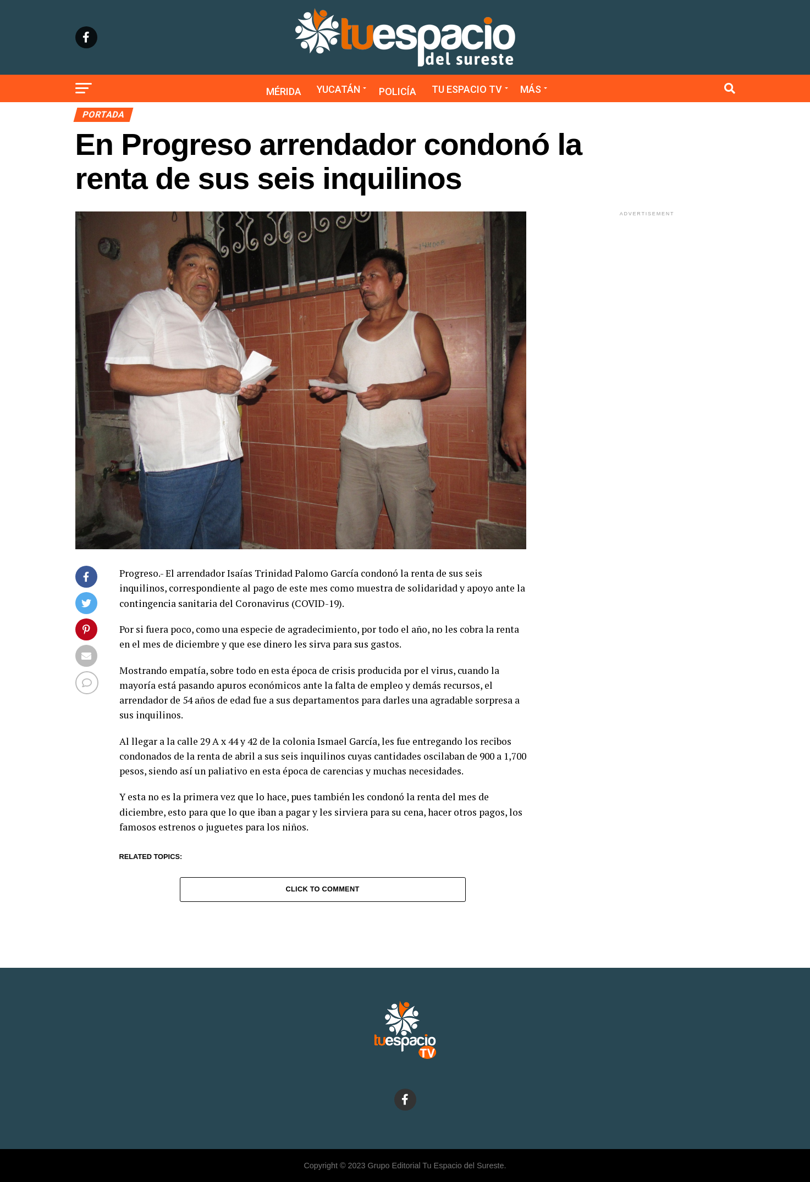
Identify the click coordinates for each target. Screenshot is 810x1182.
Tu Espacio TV (467, 89)
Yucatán (338, 89)
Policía (397, 91)
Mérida (283, 91)
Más (530, 89)
